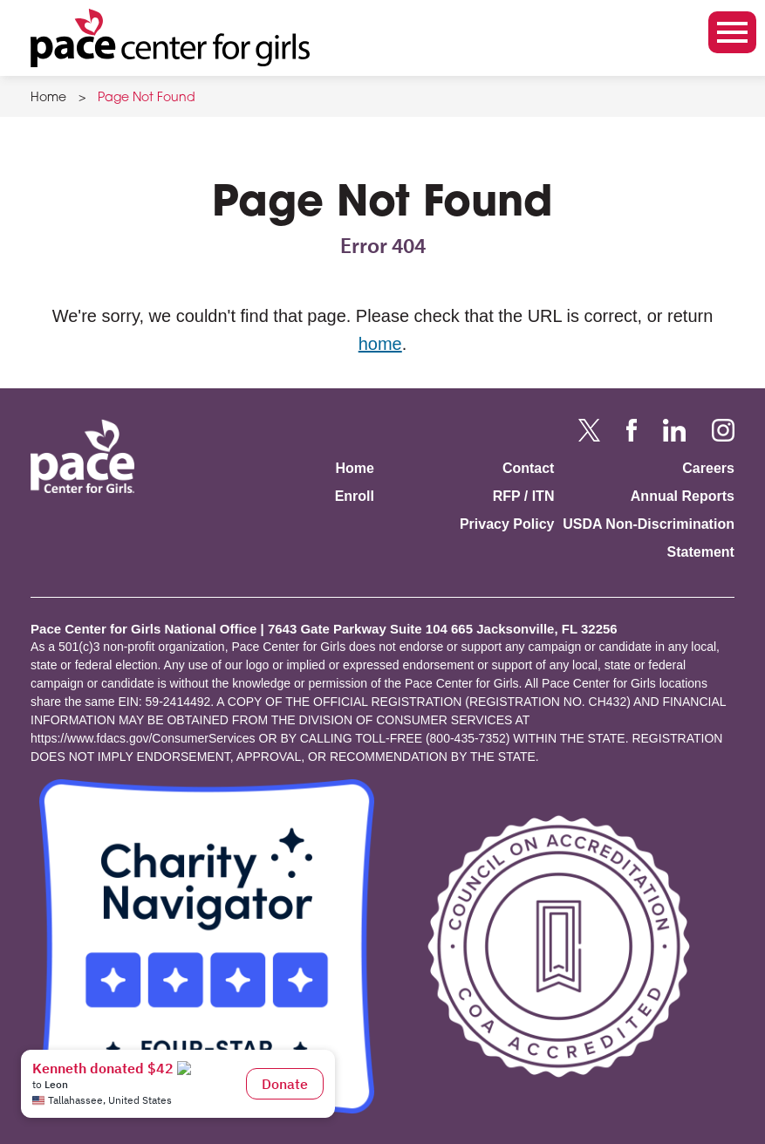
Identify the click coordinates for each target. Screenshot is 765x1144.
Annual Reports (682, 496)
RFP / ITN (524, 496)
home (380, 343)
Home (48, 98)
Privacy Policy (507, 524)
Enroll (354, 496)
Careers (708, 468)
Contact (528, 468)
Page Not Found (146, 98)
